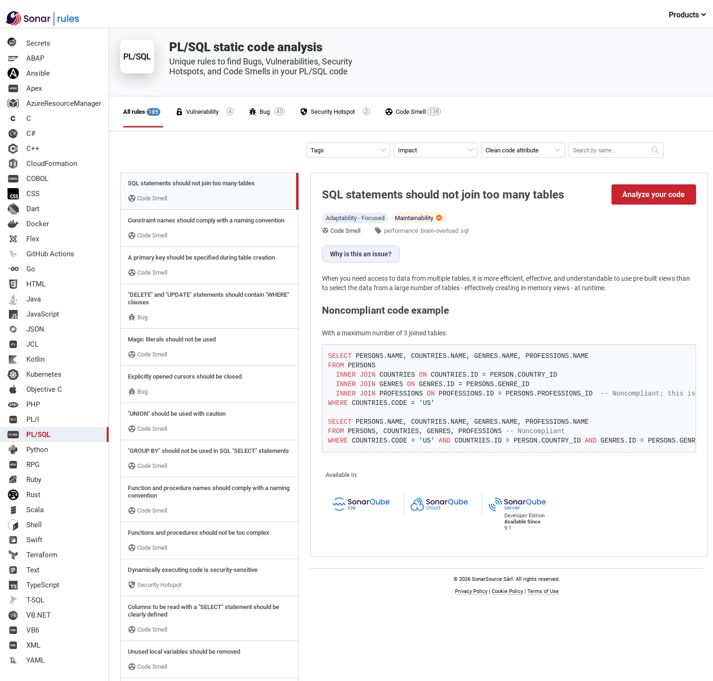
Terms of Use (543, 591)
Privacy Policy (471, 591)
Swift (25, 540)
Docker (28, 224)
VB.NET (29, 615)
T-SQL (26, 600)
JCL (23, 344)
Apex (25, 88)
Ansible (29, 73)
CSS (23, 193)
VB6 (23, 630)
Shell (25, 525)
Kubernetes (35, 374)
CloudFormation (42, 163)
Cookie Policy (507, 591)
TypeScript (33, 585)
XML (24, 645)
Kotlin (26, 359)
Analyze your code (653, 194)
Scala (26, 509)
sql (465, 230)
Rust (24, 494)
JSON (26, 329)
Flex (23, 239)
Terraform (32, 555)
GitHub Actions (41, 254)
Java (24, 299)
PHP (24, 404)
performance (401, 230)
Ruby (24, 479)
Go (21, 269)
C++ (23, 148)
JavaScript (33, 314)
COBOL (28, 178)
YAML (26, 660)
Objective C (35, 389)
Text (23, 570)
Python (28, 449)
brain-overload (439, 230)
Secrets (29, 43)
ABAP (26, 58)
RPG (23, 464)
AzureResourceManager (54, 103)
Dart (23, 208)
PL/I (23, 419)
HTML (27, 284)
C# (21, 133)
